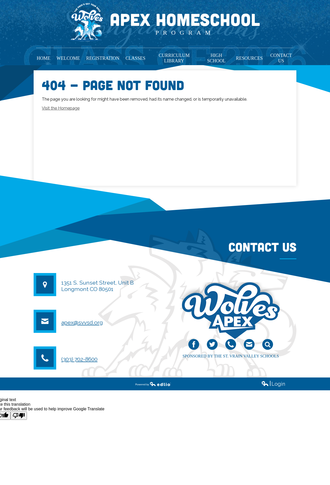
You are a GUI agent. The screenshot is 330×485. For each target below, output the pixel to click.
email (249, 345)
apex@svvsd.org (82, 322)
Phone (230, 345)
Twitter (212, 345)
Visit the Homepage (61, 108)
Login (273, 384)
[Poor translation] (19, 415)
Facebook (193, 345)
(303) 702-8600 (79, 359)
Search (267, 345)
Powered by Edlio (153, 383)
